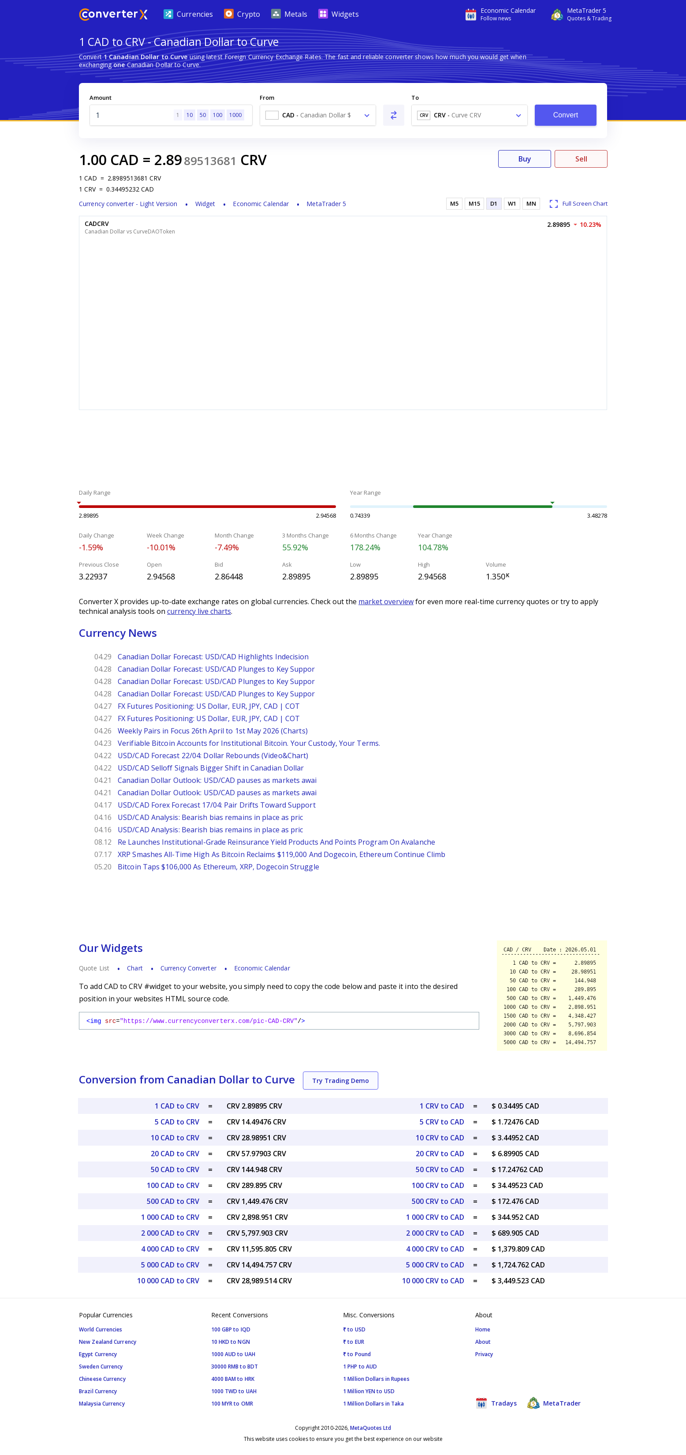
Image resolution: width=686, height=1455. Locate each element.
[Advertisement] (343, 451)
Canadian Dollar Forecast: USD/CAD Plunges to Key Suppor (216, 669)
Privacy (484, 1354)
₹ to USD (354, 1329)
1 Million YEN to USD (369, 1391)
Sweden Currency (101, 1366)
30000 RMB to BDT (234, 1366)
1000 (235, 115)
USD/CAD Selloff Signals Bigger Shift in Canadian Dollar (211, 768)
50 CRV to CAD (440, 1169)
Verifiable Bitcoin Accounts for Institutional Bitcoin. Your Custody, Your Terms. (249, 743)
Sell (581, 159)
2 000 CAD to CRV (170, 1233)
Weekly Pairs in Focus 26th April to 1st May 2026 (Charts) (213, 731)
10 (189, 115)
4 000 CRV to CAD (435, 1249)
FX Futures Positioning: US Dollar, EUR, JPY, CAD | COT (209, 706)
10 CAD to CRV (175, 1138)
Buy (524, 159)
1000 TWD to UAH (234, 1391)
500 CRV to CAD (438, 1201)
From (267, 98)
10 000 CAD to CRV (168, 1281)
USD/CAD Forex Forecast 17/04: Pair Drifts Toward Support (217, 805)
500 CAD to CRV (173, 1201)
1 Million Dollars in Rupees (376, 1379)
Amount (100, 98)
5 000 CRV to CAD (435, 1265)
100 (217, 115)
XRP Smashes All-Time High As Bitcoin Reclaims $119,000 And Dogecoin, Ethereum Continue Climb (281, 854)
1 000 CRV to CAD (435, 1217)
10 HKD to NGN (230, 1342)
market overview (386, 601)
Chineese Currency (102, 1379)
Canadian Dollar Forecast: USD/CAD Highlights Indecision (213, 657)
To (415, 98)
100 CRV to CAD (438, 1185)
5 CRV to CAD (442, 1122)
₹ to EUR (353, 1342)
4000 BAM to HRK (233, 1379)
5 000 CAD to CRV (170, 1265)
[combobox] (318, 115)
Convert (565, 115)
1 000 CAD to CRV (170, 1217)
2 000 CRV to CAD (435, 1233)
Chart (135, 968)
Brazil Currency (98, 1391)
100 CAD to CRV (173, 1185)
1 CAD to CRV (177, 1106)
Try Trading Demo (340, 1080)
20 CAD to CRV (175, 1153)
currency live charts (199, 611)
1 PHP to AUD (360, 1366)
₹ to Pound (357, 1354)
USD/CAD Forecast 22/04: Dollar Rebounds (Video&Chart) (213, 755)
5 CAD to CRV (177, 1122)
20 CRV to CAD (440, 1153)
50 (203, 115)
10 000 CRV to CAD (433, 1281)
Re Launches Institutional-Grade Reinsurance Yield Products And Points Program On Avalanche (276, 842)
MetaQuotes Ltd (370, 1428)
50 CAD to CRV (175, 1169)
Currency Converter (188, 968)
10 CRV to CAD (440, 1138)
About (483, 1342)
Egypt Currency (98, 1354)
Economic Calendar (261, 203)
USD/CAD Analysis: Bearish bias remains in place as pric (210, 817)
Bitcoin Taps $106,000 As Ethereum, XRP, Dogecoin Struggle (218, 867)
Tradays (496, 1403)
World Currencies (101, 1329)
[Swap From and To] (393, 115)
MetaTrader (554, 1403)
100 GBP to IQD (230, 1329)
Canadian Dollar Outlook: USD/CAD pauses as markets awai (217, 780)
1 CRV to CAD (442, 1106)
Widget (205, 203)
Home (482, 1329)
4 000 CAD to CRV (170, 1249)
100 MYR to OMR (232, 1403)
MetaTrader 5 (326, 203)
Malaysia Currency (102, 1403)
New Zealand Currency (107, 1342)
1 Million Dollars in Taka (373, 1403)
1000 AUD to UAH (233, 1354)
